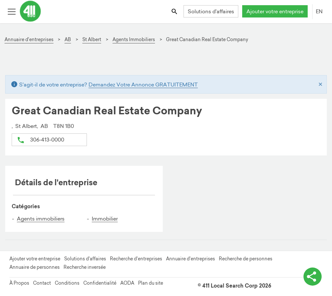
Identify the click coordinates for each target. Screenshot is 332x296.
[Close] (320, 84)
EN (319, 11)
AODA (127, 283)
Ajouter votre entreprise (274, 11)
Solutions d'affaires (211, 11)
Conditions (67, 283)
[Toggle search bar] (175, 11)
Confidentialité (99, 283)
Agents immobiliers (41, 218)
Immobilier (105, 218)
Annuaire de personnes (34, 267)
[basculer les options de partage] (312, 277)
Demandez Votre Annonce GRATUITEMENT (143, 84)
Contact (42, 283)
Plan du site (150, 283)
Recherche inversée (85, 267)
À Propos (19, 283)
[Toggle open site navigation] (11, 11)
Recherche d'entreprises (136, 259)
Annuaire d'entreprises (190, 259)
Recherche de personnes (245, 259)
